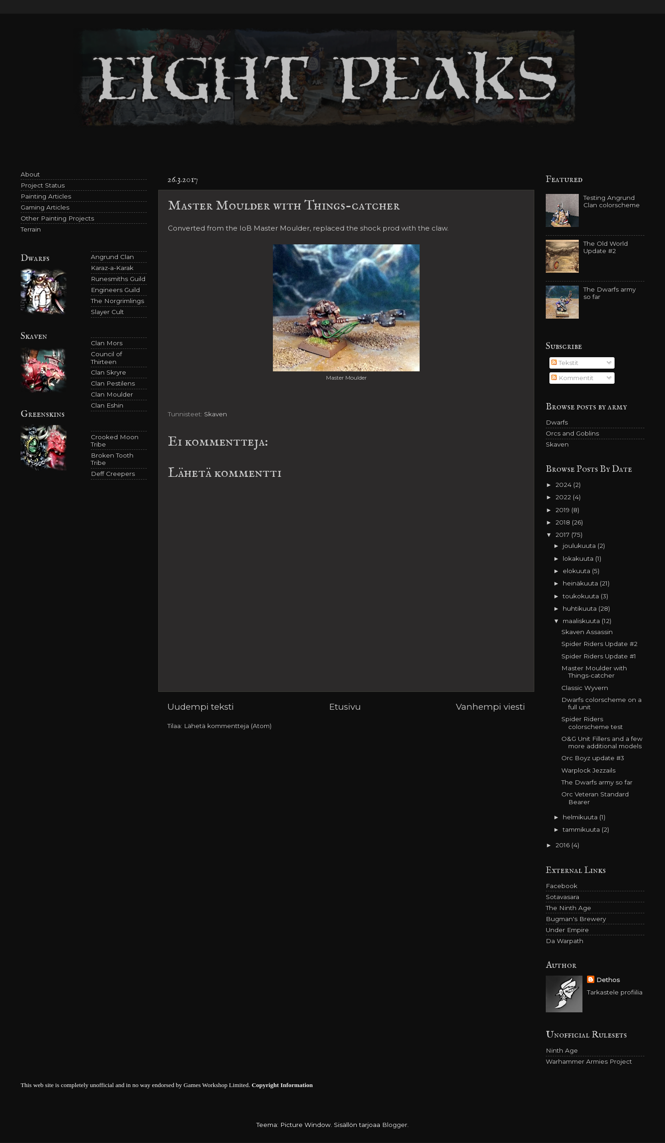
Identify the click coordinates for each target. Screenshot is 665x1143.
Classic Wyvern (584, 687)
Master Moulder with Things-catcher (594, 671)
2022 (564, 497)
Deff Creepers (113, 473)
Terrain (31, 229)
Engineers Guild (115, 289)
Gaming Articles (45, 207)
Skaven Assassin (587, 631)
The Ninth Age (568, 907)
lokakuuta (579, 558)
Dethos (608, 979)
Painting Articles (46, 196)
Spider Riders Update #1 (598, 656)
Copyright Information (282, 1085)
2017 (563, 534)
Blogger (394, 1124)
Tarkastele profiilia (615, 992)
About (30, 174)
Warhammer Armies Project (589, 1061)
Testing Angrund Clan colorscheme (611, 201)
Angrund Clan (112, 256)
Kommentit (572, 377)
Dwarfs (557, 422)
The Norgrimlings (117, 300)
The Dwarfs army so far (596, 782)
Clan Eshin (107, 405)
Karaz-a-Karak (112, 267)
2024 (564, 484)
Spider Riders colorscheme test (592, 722)
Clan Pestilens (113, 383)
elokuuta (577, 570)
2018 (563, 522)
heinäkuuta (581, 583)
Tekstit (564, 362)
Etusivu (345, 706)
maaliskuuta (582, 620)
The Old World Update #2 (605, 247)
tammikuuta (582, 829)
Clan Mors (106, 343)
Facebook (561, 885)
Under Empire (567, 929)
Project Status (43, 185)
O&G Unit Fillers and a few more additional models (602, 742)
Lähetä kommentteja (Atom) (228, 725)
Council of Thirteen (106, 357)
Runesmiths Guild (118, 278)
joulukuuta (580, 545)
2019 (563, 510)
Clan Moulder (112, 394)
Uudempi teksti (200, 706)
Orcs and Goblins (572, 433)
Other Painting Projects (57, 218)
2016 (563, 845)
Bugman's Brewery (576, 918)
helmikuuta (581, 817)
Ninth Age (562, 1050)
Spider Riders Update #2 (599, 643)
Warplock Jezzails (588, 770)
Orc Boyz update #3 (592, 758)
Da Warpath (564, 940)
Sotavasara (562, 896)
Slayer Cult (107, 311)
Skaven (215, 414)
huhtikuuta (580, 608)
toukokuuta (582, 596)
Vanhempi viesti (490, 706)
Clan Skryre (108, 372)
